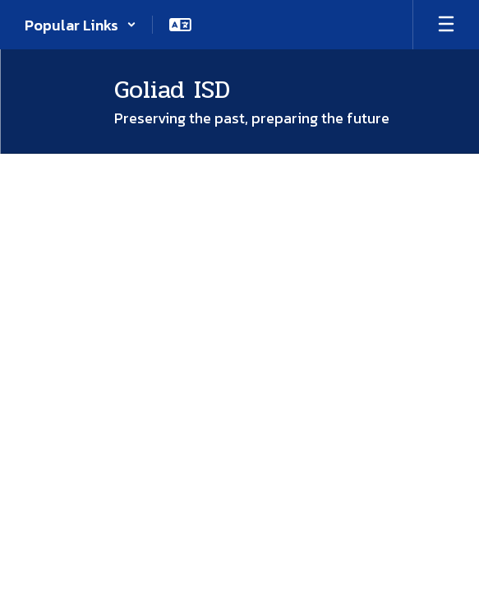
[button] (80, 24)
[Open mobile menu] (446, 24)
